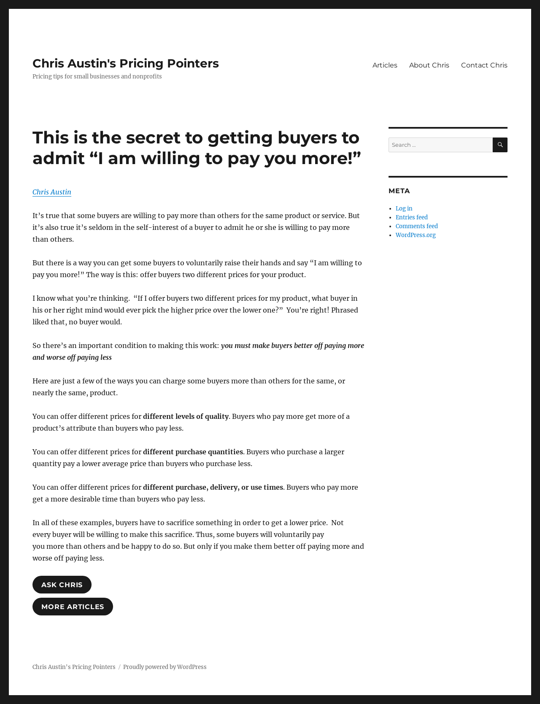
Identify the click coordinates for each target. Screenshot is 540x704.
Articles (385, 65)
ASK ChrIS (62, 585)
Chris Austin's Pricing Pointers (125, 63)
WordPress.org (416, 235)
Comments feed (417, 226)
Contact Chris (484, 65)
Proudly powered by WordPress (165, 667)
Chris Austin (51, 192)
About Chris (429, 65)
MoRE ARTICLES (72, 607)
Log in (404, 208)
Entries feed (412, 217)
